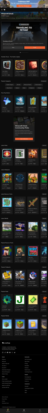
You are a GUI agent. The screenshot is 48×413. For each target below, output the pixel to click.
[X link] (12, 352)
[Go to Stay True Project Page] (33, 254)
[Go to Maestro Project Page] (7, 104)
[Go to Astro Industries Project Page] (20, 181)
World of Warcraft (5, 363)
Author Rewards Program (7, 383)
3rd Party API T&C (5, 387)
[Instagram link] (3, 352)
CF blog (26, 363)
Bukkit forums (27, 369)
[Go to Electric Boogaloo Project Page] (33, 104)
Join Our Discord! (28, 359)
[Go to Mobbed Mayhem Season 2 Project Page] (33, 181)
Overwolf (26, 386)
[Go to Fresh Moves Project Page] (20, 254)
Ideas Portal (27, 361)
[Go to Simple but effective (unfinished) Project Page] (33, 205)
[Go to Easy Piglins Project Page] (7, 68)
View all (44, 145)
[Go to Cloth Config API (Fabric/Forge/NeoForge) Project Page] (33, 303)
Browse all (43, 81)
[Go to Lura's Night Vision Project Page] (20, 205)
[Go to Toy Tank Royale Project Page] (33, 230)
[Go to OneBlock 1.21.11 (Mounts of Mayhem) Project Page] (20, 327)
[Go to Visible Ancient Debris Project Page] (20, 68)
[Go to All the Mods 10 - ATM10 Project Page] (7, 278)
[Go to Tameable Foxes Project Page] (33, 157)
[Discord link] (10, 352)
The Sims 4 (4, 365)
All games (4, 359)
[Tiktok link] (5, 352)
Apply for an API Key (6, 385)
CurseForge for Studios (29, 388)
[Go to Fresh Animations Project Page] (7, 254)
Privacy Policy (4, 399)
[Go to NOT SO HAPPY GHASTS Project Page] (33, 68)
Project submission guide (7, 381)
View (13, 47)
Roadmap (26, 367)
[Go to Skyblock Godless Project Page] (20, 104)
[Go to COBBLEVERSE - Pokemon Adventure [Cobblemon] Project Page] (33, 278)
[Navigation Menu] (1, 9)
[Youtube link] (7, 352)
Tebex (26, 390)
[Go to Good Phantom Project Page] (20, 230)
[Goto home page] (5, 10)
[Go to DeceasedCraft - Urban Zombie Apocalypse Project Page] (20, 278)
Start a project (5, 379)
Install (34, 47)
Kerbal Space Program (6, 369)
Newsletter (27, 365)
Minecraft (4, 361)
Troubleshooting (28, 379)
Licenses (3, 401)
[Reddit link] (14, 352)
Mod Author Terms (5, 403)
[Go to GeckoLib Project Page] (7, 303)
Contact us (27, 381)
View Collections (24, 138)
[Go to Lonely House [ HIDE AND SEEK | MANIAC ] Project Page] (7, 230)
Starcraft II (4, 367)
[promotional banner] (24, 4)
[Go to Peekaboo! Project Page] (20, 157)
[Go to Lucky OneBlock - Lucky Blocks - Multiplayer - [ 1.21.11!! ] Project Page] (33, 327)
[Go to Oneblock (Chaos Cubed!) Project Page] (7, 327)
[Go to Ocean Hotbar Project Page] (7, 205)
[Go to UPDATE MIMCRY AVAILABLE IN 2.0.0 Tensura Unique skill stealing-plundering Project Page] (7, 157)
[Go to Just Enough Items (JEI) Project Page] (20, 303)
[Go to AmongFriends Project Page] (7, 181)
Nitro (26, 392)
